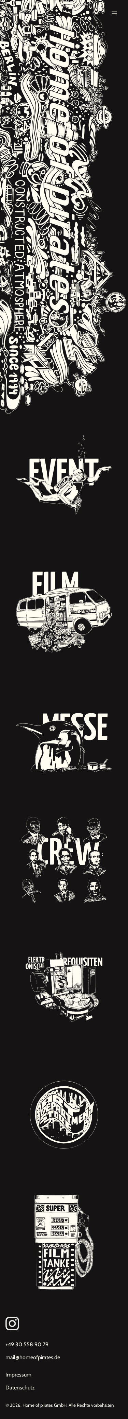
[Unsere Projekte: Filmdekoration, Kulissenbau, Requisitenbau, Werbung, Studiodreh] (64, 605)
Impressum (18, 1374)
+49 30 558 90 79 (26, 1344)
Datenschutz (20, 1387)
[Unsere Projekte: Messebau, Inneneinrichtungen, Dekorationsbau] (64, 732)
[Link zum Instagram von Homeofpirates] (64, 1323)
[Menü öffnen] (114, 12)
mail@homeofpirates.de (32, 1357)
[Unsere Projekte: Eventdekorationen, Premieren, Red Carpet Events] (64, 477)
